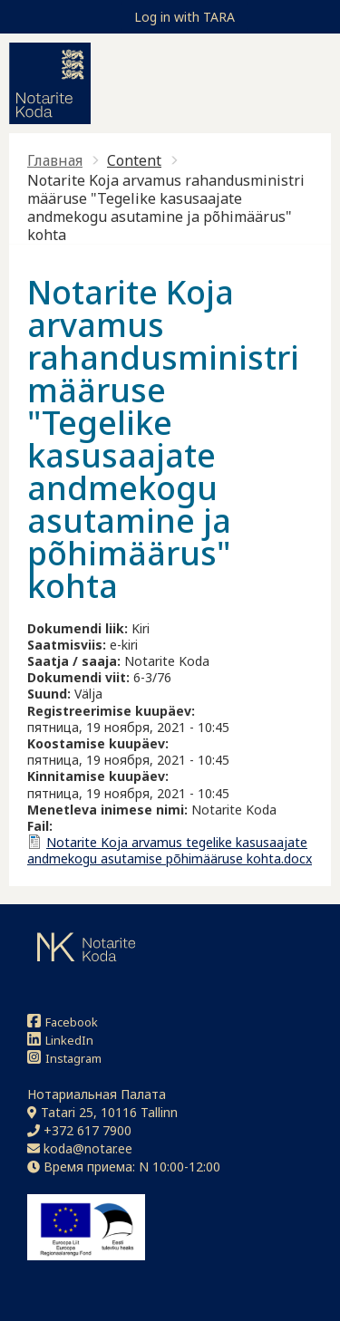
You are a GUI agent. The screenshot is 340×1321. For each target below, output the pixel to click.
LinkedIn (60, 1039)
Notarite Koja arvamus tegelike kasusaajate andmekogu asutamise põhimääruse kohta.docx (169, 850)
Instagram (64, 1057)
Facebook (62, 1021)
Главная (55, 160)
